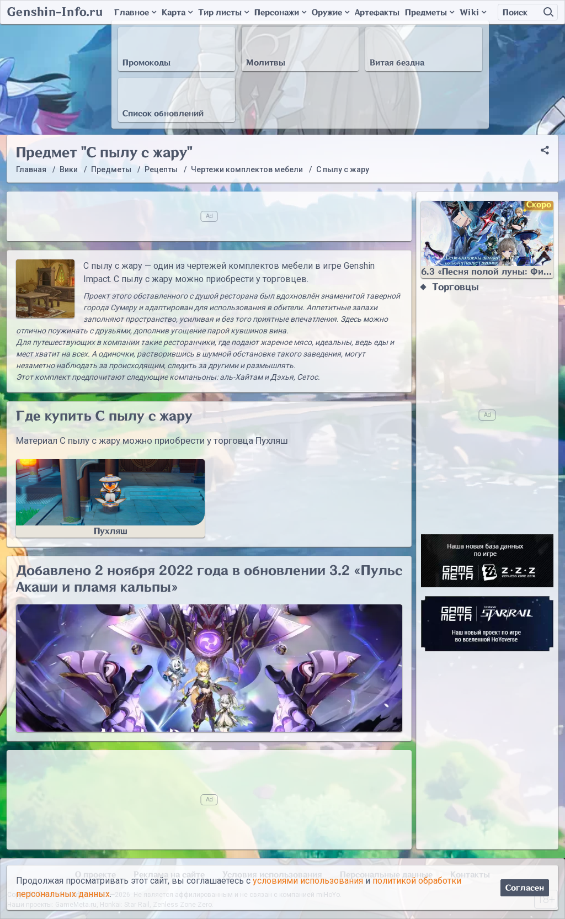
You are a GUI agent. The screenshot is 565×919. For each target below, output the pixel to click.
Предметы (429, 12)
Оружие (330, 12)
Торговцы (455, 287)
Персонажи (280, 12)
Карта (177, 12)
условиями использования (308, 880)
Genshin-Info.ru (55, 12)
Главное (135, 12)
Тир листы (223, 12)
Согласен (524, 888)
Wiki (473, 12)
